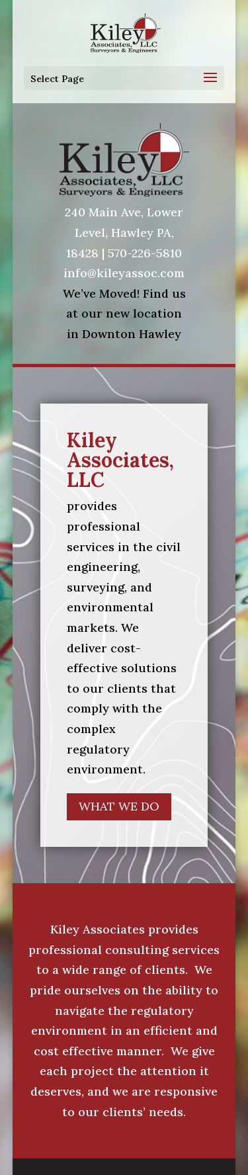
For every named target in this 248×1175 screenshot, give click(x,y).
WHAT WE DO (119, 806)
